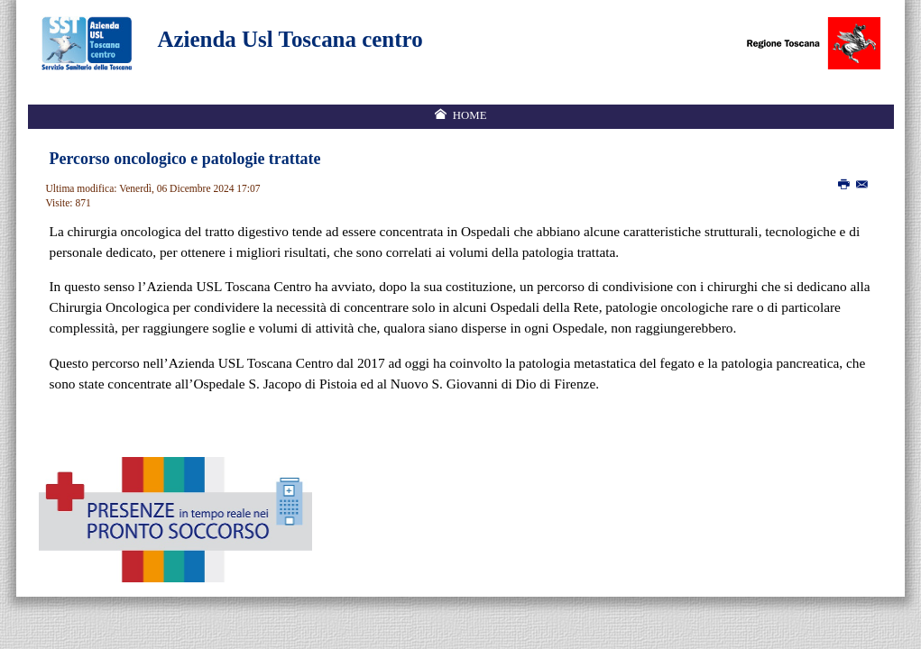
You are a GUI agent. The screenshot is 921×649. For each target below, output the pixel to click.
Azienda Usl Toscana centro (290, 39)
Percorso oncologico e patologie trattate (185, 159)
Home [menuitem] (470, 115)
